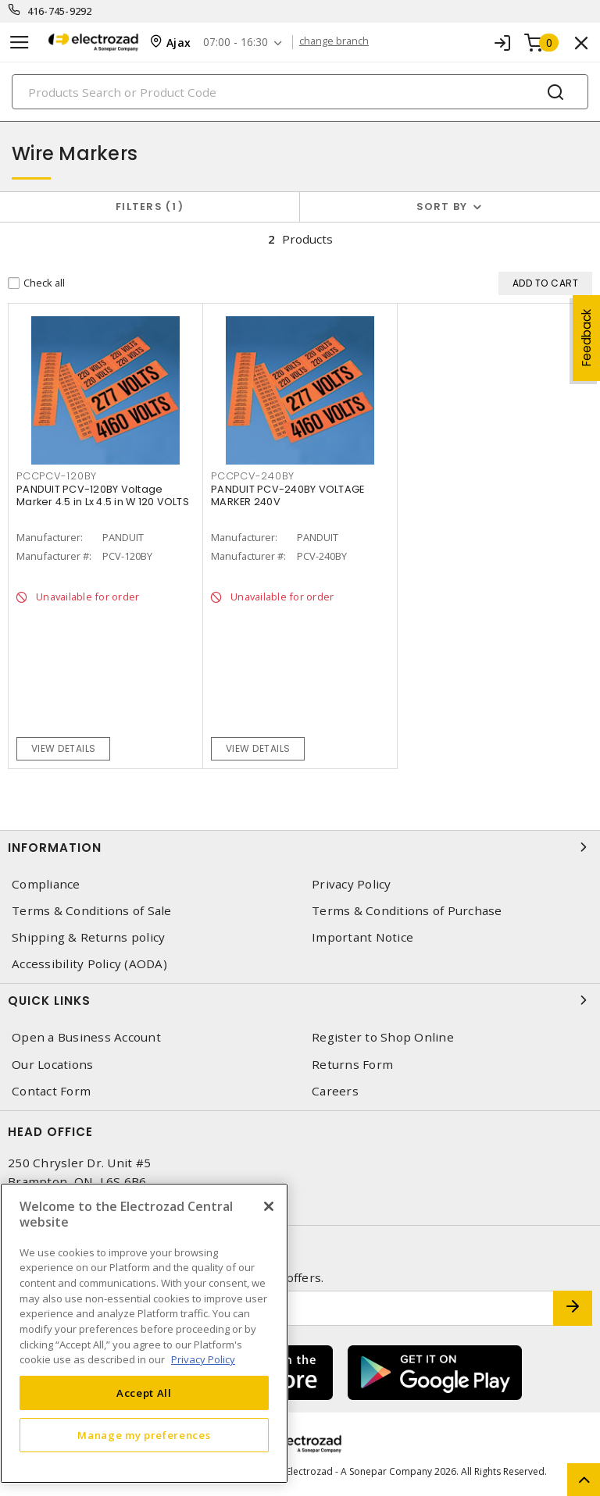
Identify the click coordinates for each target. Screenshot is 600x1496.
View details (63, 748)
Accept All (144, 1393)
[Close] (269, 1206)
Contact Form (51, 1091)
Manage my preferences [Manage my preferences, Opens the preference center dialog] (143, 1435)
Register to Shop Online (383, 1037)
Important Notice (362, 937)
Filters (150, 206)
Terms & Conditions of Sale (92, 910)
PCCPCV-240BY (253, 476)
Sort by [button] (442, 206)
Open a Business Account (86, 1037)
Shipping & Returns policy (88, 937)
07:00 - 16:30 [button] (238, 42)
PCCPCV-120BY (56, 476)
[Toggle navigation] (19, 42)
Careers (335, 1091)
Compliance (46, 884)
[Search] (300, 91)
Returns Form (352, 1064)
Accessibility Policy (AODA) (89, 963)
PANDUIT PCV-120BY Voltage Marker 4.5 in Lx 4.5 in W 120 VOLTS (102, 495)
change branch (338, 42)
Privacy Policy (351, 884)
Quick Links (300, 1000)
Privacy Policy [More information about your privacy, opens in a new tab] (203, 1359)
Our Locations (52, 1064)
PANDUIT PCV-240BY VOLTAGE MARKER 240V (287, 495)
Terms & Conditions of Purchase (407, 910)
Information (300, 847)
